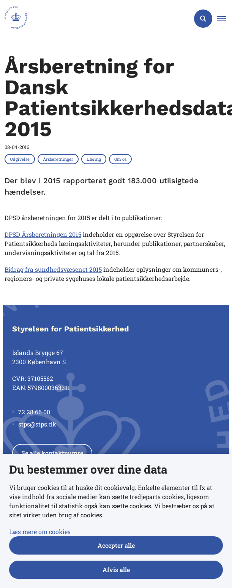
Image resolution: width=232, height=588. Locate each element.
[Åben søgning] (203, 19)
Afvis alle (116, 570)
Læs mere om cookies (40, 532)
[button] (224, 18)
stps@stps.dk (37, 424)
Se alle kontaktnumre (52, 453)
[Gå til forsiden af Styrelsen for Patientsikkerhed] (13, 18)
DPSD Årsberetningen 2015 (43, 234)
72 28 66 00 (34, 412)
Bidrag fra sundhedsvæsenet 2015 (53, 269)
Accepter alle (116, 545)
